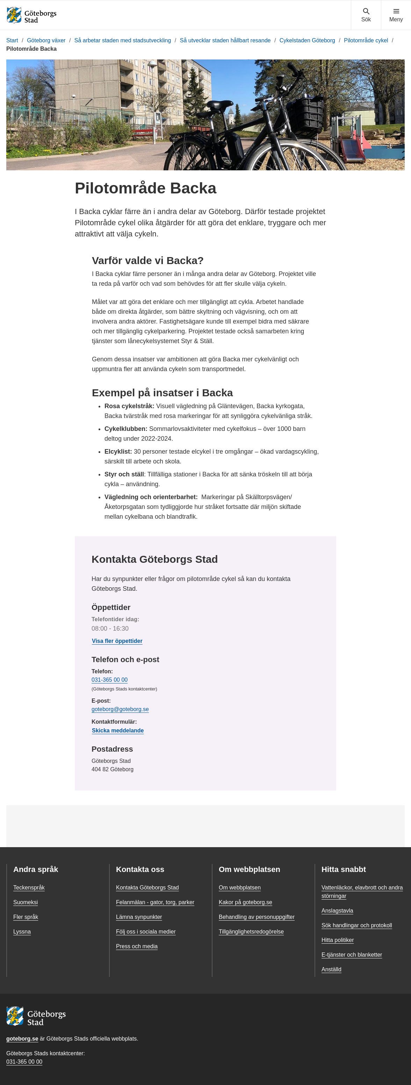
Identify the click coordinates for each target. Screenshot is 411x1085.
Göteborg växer (46, 40)
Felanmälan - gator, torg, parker (155, 902)
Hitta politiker (338, 940)
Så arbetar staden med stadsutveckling (122, 40)
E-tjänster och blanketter (352, 955)
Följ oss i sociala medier (146, 932)
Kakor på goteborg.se (245, 902)
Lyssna (22, 932)
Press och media (137, 946)
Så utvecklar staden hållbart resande (225, 40)
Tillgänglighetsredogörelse (251, 932)
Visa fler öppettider (117, 641)
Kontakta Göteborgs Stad (147, 888)
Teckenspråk (29, 888)
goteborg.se (22, 1039)
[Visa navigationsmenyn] (396, 15)
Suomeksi (25, 902)
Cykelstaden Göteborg (307, 40)
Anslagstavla (337, 911)
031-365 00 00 (110, 680)
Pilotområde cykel (366, 40)
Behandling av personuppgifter (257, 917)
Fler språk (25, 917)
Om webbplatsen (240, 888)
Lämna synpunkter (139, 917)
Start (12, 40)
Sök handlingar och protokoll (357, 925)
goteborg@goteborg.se (120, 709)
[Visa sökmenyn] (366, 15)
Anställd (331, 969)
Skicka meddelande (118, 730)
